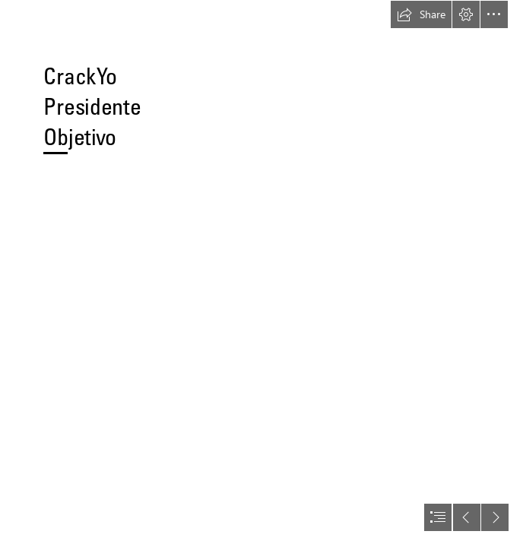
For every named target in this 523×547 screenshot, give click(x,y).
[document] (261, 273)
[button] (421, 14)
